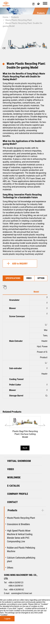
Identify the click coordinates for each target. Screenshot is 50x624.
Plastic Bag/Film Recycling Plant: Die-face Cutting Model (25, 429)
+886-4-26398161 (15, 585)
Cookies (44, 604)
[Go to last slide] (8, 425)
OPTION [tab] (40, 278)
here (2, 613)
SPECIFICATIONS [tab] (13, 278)
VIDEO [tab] (29, 278)
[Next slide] (41, 425)
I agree (7, 618)
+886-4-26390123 (15, 582)
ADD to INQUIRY (16, 263)
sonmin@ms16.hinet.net (21, 593)
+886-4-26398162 (16, 589)
